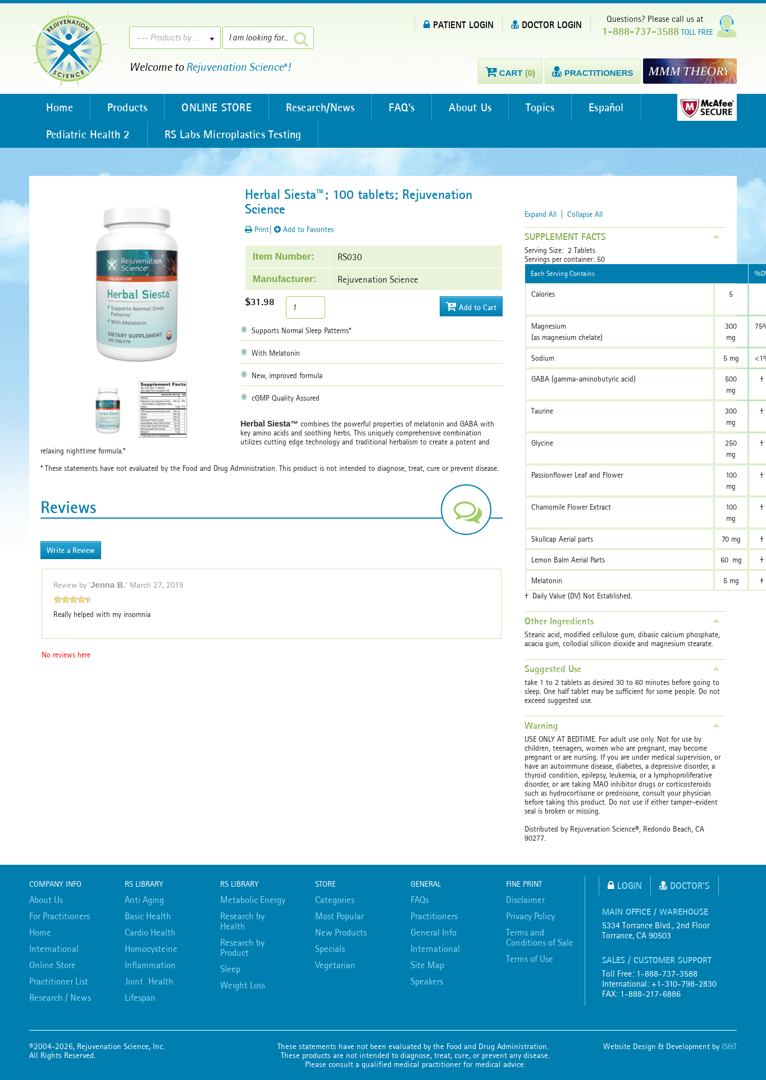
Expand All (541, 214)
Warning (541, 725)
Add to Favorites (304, 229)
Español (606, 107)
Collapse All (585, 214)
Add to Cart (471, 306)
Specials (330, 948)
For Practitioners (59, 916)
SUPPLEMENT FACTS (565, 236)
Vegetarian (335, 965)
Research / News (60, 997)
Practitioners (434, 916)
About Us (470, 107)
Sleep (230, 969)
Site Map (427, 965)
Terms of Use (529, 959)
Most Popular (339, 916)
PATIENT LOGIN (458, 24)
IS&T (729, 1046)
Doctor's (684, 885)
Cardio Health (150, 932)
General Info (434, 932)
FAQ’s (401, 107)
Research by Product (242, 947)
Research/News (320, 107)
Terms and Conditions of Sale (539, 937)
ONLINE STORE (216, 107)
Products (127, 107)
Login (625, 885)
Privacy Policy (530, 916)
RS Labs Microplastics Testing (233, 134)
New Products (341, 932)
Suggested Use (553, 668)
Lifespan (140, 997)
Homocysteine (151, 948)
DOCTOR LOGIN (546, 24)
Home (59, 107)
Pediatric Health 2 (88, 134)
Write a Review (71, 550)
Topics (540, 107)
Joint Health (149, 981)
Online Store (52, 965)
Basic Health (148, 916)
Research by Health (242, 921)
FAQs (419, 900)
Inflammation (150, 965)
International (54, 948)
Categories (334, 900)
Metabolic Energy (252, 900)
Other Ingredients (559, 621)
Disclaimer (525, 900)
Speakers (427, 981)
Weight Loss (242, 985)
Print (257, 229)
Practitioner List (58, 981)
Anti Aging (144, 900)
